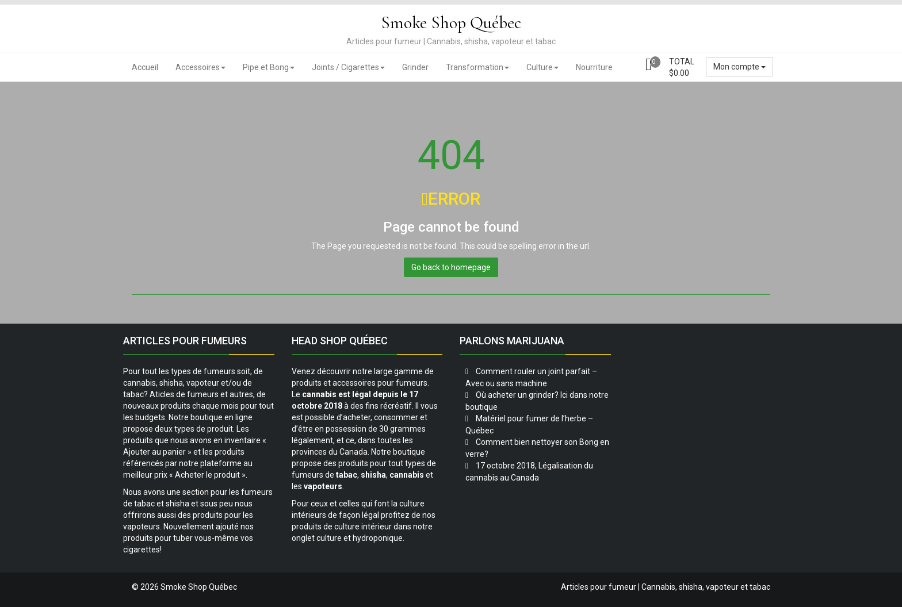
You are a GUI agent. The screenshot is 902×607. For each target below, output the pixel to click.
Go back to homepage (451, 267)
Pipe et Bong (269, 67)
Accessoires (200, 67)
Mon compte (739, 66)
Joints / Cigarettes (348, 67)
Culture (542, 67)
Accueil (145, 67)
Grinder (415, 67)
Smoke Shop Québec (451, 22)
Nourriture (594, 67)
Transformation (477, 67)
